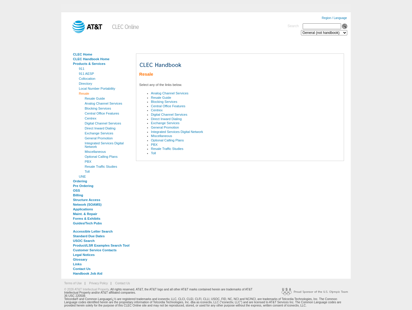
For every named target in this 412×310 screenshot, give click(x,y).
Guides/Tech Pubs (87, 223)
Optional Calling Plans (101, 156)
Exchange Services (99, 133)
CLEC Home (82, 54)
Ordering (80, 181)
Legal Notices (84, 255)
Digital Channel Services (103, 123)
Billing (78, 195)
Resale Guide (95, 98)
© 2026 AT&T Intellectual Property (86, 289)
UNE (82, 176)
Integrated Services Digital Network (104, 144)
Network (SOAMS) (87, 204)
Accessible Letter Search (93, 231)
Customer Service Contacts (95, 250)
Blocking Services (98, 108)
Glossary (80, 259)
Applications (83, 209)
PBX (88, 161)
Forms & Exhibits (87, 218)
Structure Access (86, 200)
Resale (84, 93)
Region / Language (334, 18)
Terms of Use (73, 283)
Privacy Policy (98, 283)
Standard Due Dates (89, 236)
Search (293, 26)
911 (81, 68)
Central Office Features (102, 113)
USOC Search (84, 241)
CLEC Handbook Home (91, 59)
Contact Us (82, 269)
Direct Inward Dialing (100, 128)
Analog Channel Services (103, 103)
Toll (87, 171)
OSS (76, 190)
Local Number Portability (97, 88)
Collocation (87, 78)
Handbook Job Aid (87, 273)
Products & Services (89, 63)
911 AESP (86, 73)
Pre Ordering (83, 186)
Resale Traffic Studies (101, 166)
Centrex (90, 118)
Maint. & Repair (85, 214)
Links (77, 264)
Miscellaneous (95, 151)
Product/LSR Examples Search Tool (101, 245)
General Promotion (99, 138)
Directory (85, 83)
